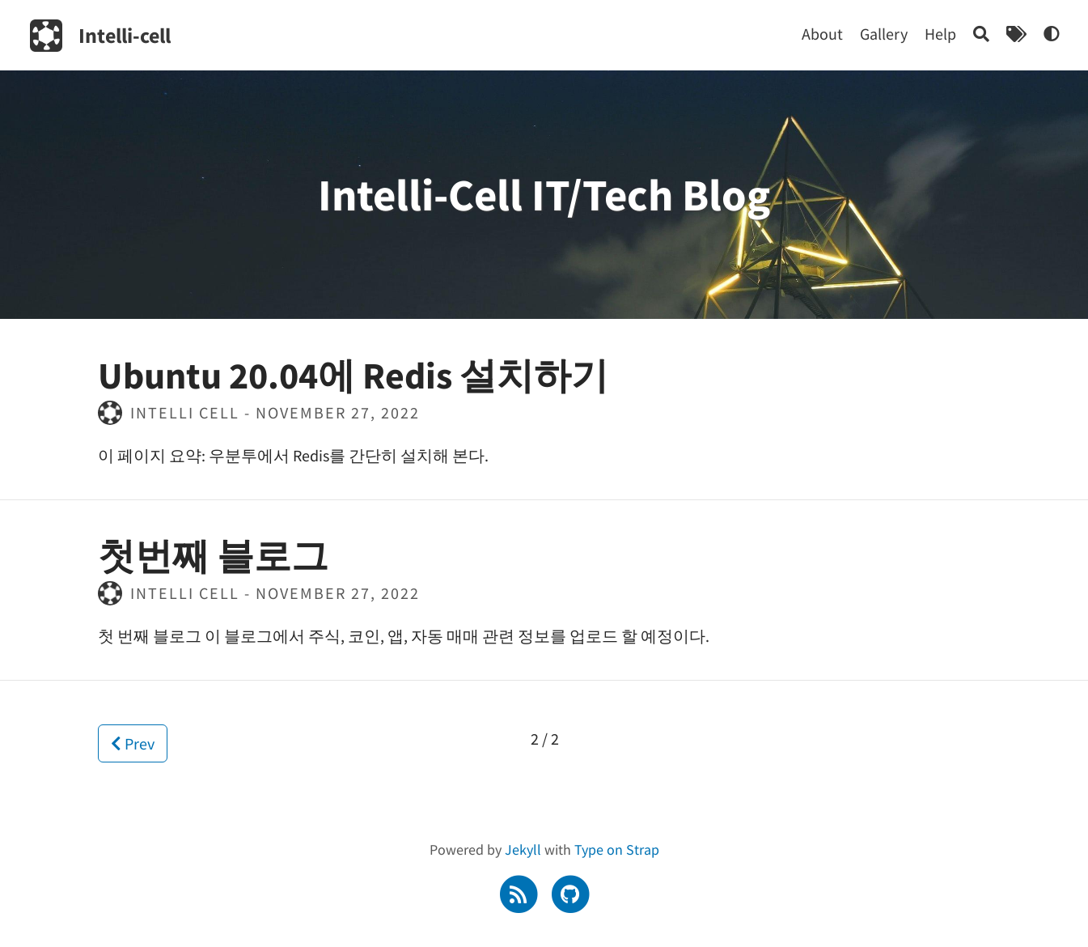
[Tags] (1016, 33)
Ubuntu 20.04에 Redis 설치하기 (353, 375)
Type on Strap (616, 849)
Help (940, 33)
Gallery (884, 33)
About (822, 33)
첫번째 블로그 (213, 556)
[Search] (981, 33)
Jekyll (523, 849)
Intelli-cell (124, 35)
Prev (133, 743)
